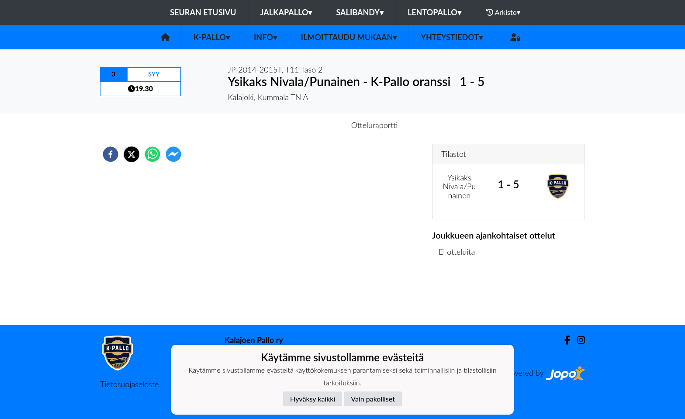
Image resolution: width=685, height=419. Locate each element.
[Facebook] (563, 340)
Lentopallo (434, 12)
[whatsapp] (152, 154)
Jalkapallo (286, 12)
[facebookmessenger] (173, 154)
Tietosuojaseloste (129, 384)
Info (265, 37)
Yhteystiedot (452, 37)
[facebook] (110, 154)
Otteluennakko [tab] (312, 125)
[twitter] (131, 154)
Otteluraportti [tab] (374, 125)
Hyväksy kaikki (312, 399)
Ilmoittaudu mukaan (349, 37)
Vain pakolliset (373, 399)
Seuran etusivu (203, 12)
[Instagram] (577, 340)
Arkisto (503, 12)
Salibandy (359, 12)
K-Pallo (212, 37)
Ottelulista (460, 295)
